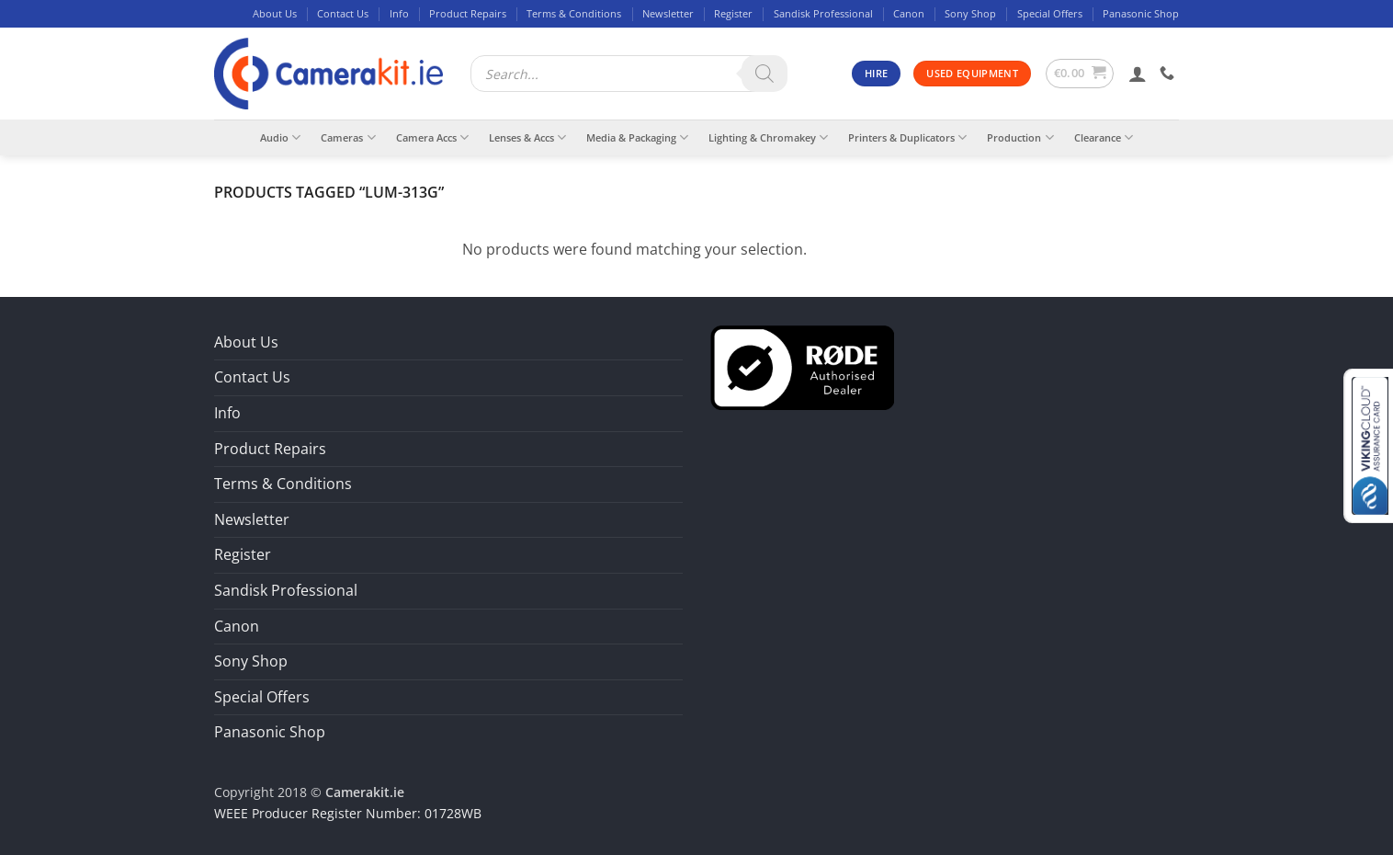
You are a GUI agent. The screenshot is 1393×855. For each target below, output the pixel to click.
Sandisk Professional (823, 13)
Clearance (1103, 137)
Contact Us (342, 13)
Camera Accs (432, 137)
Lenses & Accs (527, 137)
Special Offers (1049, 13)
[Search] (764, 73)
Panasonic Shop (1141, 13)
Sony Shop (970, 13)
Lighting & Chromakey (768, 137)
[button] (1080, 73)
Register (733, 13)
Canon (908, 13)
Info (399, 13)
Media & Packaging (637, 137)
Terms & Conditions (574, 13)
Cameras (348, 137)
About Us (275, 13)
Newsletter (668, 13)
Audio (280, 137)
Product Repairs (467, 13)
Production (1020, 137)
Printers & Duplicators (907, 137)
